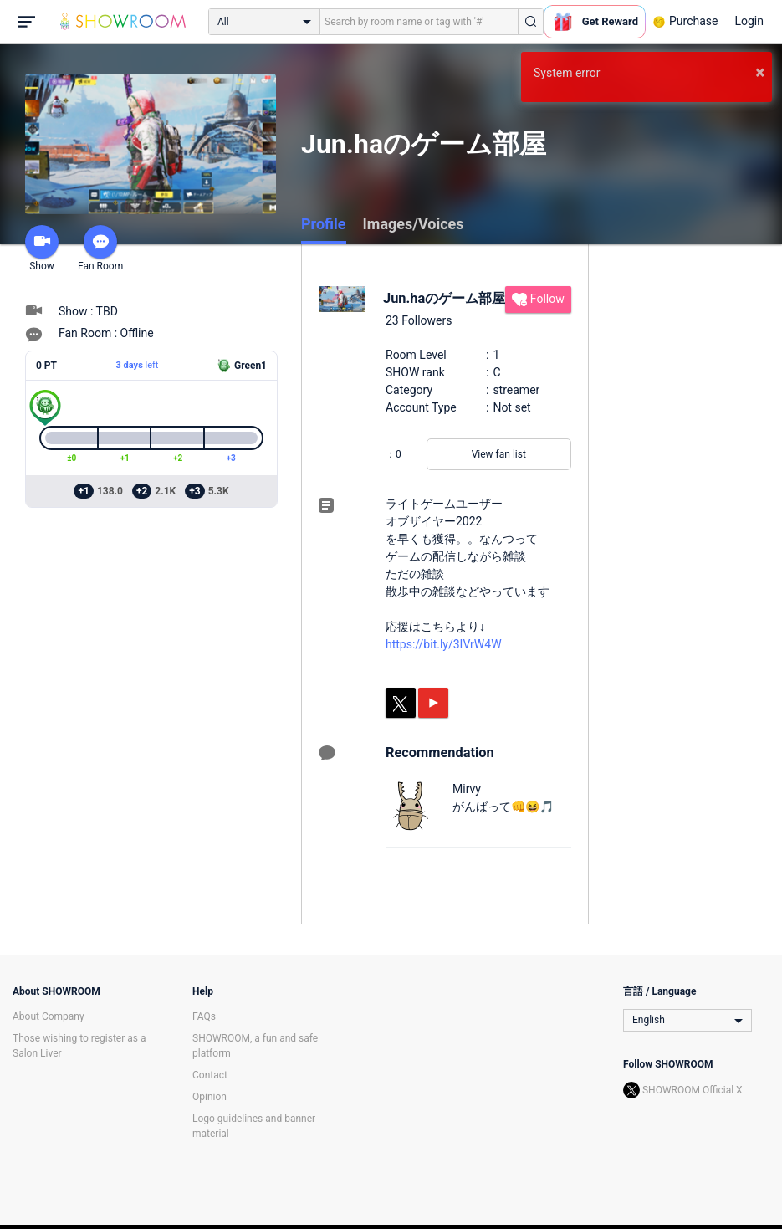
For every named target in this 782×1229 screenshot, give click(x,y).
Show (42, 248)
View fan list (499, 454)
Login (749, 21)
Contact (209, 1075)
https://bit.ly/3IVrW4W (444, 644)
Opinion (209, 1097)
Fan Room (100, 248)
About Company (48, 1016)
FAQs (204, 1016)
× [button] (759, 72)
